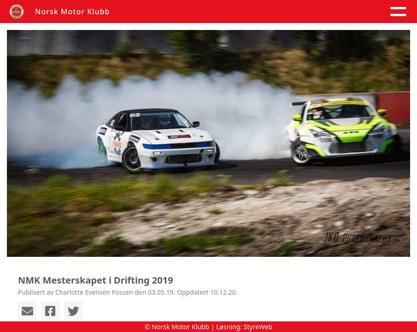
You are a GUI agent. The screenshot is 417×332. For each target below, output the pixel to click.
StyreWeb (258, 326)
